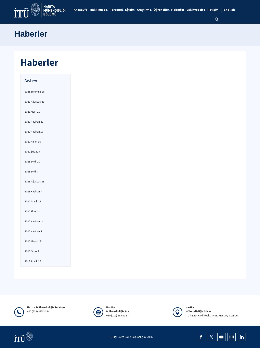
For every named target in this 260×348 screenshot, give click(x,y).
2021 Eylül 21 (32, 161)
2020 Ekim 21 (32, 211)
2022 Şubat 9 (32, 151)
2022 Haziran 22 (34, 121)
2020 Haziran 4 (33, 231)
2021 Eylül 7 (31, 171)
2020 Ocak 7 (32, 251)
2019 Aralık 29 (33, 261)
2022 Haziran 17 (34, 131)
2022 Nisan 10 (33, 141)
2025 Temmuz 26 (34, 91)
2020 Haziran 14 (34, 221)
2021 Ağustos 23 (34, 181)
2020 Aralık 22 (33, 201)
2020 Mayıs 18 (33, 241)
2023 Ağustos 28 (34, 101)
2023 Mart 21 (32, 111)
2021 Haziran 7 (33, 191)
